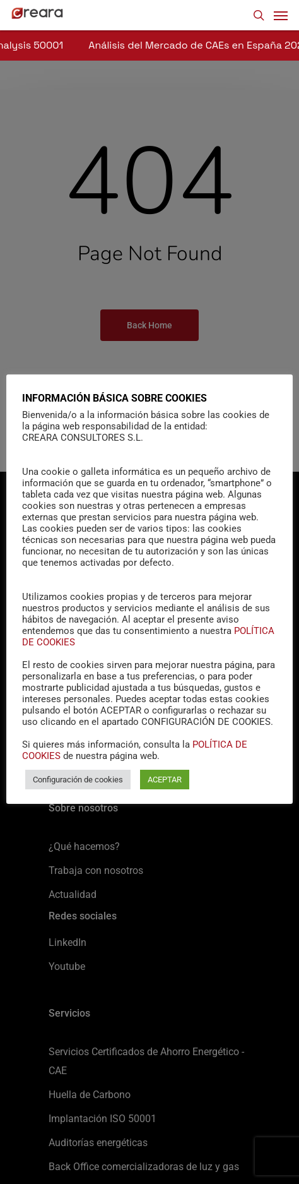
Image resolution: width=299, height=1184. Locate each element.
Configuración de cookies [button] (78, 779)
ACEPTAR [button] (165, 779)
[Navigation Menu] (281, 15)
